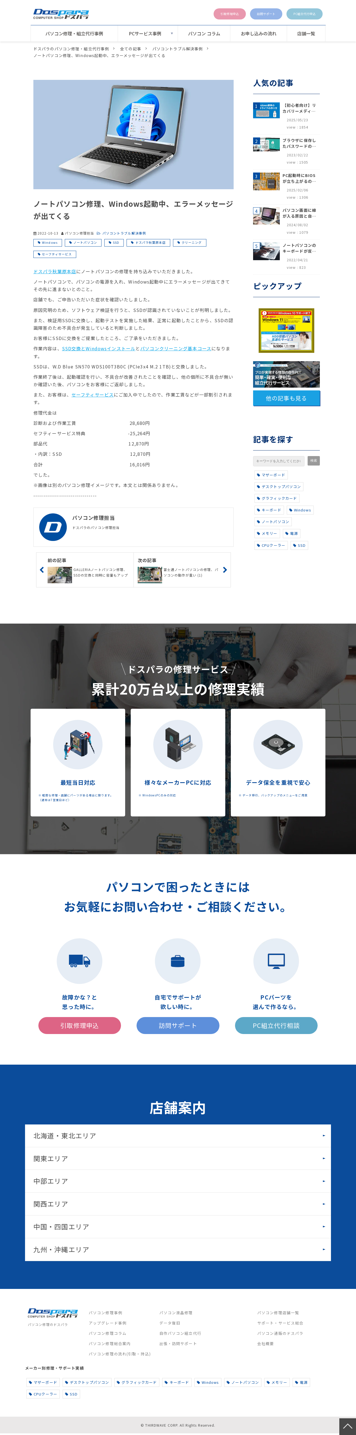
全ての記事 (130, 48)
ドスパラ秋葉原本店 (150, 242)
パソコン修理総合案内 (110, 1345)
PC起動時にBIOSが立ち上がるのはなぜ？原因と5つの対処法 (299, 178)
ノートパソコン (85, 242)
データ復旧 (170, 1324)
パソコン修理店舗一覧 (278, 1314)
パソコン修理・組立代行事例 (74, 33)
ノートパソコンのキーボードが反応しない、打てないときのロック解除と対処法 (299, 248)
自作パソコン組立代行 (180, 1334)
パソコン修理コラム (108, 1334)
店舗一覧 (306, 33)
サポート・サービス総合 (280, 1324)
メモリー (267, 533)
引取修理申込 (207, 14)
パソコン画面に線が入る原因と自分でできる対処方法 (299, 213)
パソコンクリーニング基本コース (175, 348)
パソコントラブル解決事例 (177, 48)
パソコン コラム (204, 33)
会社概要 (265, 1345)
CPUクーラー (271, 545)
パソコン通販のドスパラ (280, 1334)
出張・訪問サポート (178, 1345)
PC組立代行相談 (276, 1026)
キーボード (269, 510)
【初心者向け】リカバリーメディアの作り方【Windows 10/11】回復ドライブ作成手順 (299, 108)
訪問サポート (252, 14)
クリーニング (192, 242)
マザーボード (271, 474)
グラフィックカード (277, 498)
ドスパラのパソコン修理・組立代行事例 (71, 48)
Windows (50, 242)
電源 (291, 533)
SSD (116, 242)
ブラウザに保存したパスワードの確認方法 (299, 143)
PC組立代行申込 (299, 14)
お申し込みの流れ (258, 33)
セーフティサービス (57, 254)
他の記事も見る (286, 398)
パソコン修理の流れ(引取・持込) (120, 1355)
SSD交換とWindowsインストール (98, 348)
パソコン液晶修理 (176, 1314)
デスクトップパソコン (279, 486)
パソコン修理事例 (105, 1314)
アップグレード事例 (108, 1324)
